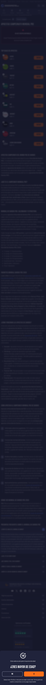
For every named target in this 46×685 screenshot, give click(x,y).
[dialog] (23, 342)
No (12, 674)
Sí (33, 674)
